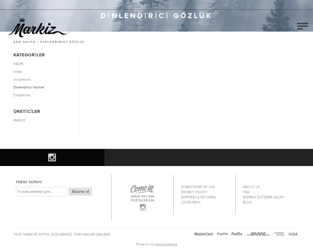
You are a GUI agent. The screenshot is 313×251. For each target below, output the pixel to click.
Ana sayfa (24, 42)
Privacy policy (194, 192)
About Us (251, 187)
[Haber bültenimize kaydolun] (41, 191)
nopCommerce (166, 244)
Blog (247, 202)
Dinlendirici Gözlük (28, 87)
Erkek (17, 72)
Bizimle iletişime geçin (263, 197)
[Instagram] (52, 157)
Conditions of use (198, 187)
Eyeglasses (22, 95)
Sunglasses (22, 79)
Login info (191, 202)
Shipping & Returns (198, 197)
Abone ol (80, 191)
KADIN (18, 64)
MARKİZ (19, 120)
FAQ (246, 192)
